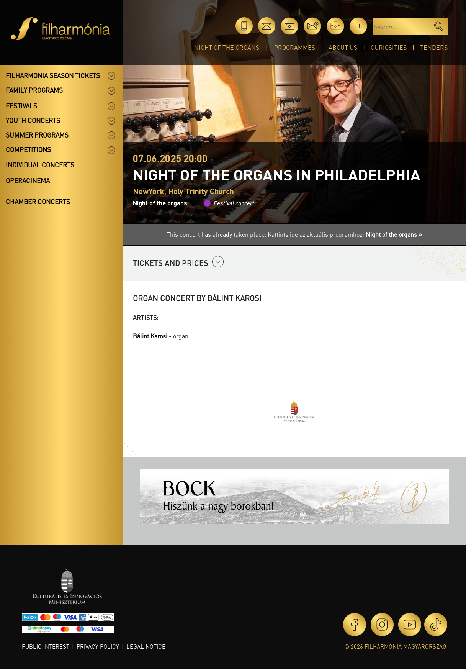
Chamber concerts (38, 201)
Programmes (294, 47)
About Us (343, 47)
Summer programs (37, 135)
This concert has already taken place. (217, 234)
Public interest (45, 646)
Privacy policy (98, 646)
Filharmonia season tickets (53, 75)
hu (358, 26)
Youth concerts (33, 120)
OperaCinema (28, 180)
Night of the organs (226, 47)
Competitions (28, 149)
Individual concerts (40, 165)
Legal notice (145, 646)
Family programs (34, 90)
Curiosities (389, 47)
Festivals (21, 106)
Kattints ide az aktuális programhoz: (345, 234)
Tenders (434, 47)
